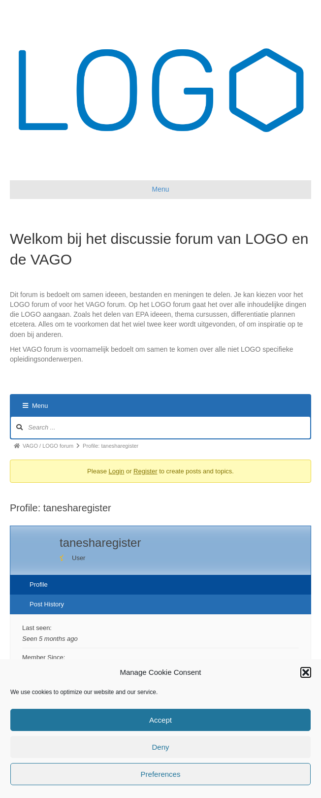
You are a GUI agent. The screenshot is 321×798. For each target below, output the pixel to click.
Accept (160, 720)
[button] (306, 672)
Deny (160, 747)
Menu (35, 405)
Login (116, 471)
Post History (47, 604)
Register (145, 471)
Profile (39, 584)
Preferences (161, 774)
